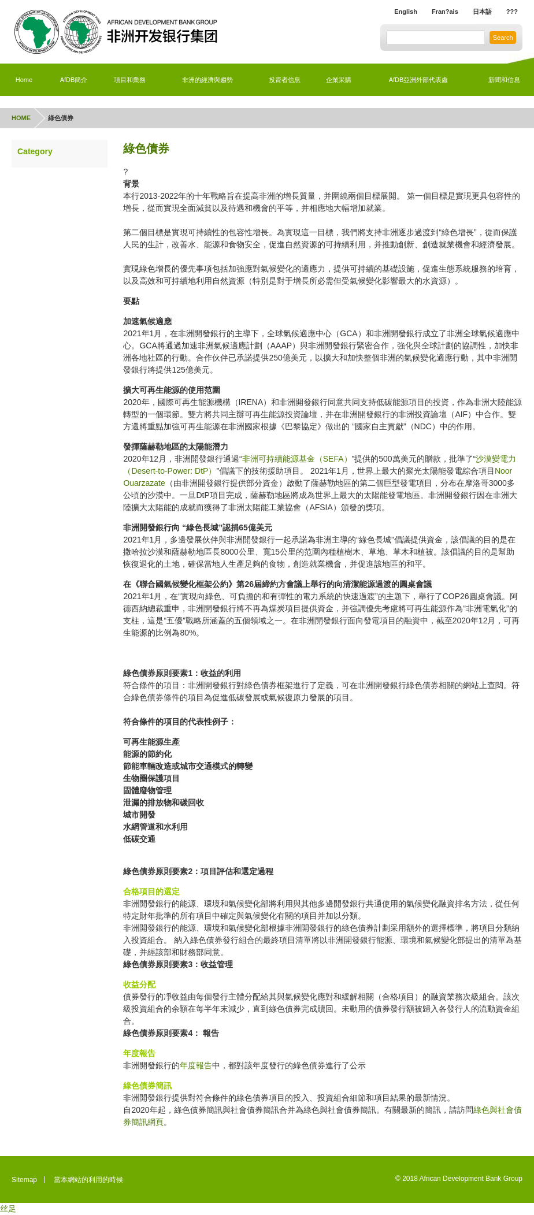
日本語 (479, 12)
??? (511, 12)
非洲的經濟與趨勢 (207, 80)
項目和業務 (129, 80)
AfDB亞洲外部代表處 (418, 80)
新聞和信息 (504, 80)
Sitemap (24, 1180)
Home (23, 80)
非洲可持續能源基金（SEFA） (297, 458)
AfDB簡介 (74, 80)
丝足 (8, 1208)
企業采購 (339, 80)
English (395, 12)
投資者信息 (285, 80)
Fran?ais (438, 12)
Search (501, 38)
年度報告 (196, 1065)
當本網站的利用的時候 (88, 1180)
